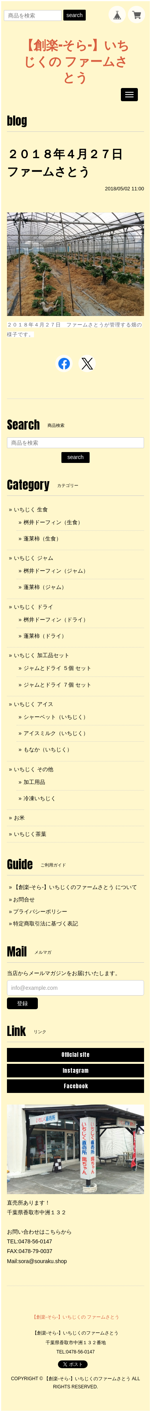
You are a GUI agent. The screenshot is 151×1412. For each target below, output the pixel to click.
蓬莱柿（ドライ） (45, 636)
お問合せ (24, 899)
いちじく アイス (33, 704)
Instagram (75, 1071)
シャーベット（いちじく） (56, 717)
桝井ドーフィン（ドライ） (56, 619)
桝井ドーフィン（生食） (53, 522)
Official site (75, 1055)
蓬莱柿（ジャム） (45, 587)
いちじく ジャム (33, 558)
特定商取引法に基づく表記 (45, 923)
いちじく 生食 (31, 509)
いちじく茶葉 (30, 834)
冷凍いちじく (40, 798)
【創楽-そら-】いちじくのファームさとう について (75, 887)
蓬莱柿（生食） (42, 538)
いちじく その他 (33, 769)
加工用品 (34, 782)
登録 (22, 1003)
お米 (19, 818)
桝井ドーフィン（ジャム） (56, 571)
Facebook (76, 1086)
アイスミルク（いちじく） (56, 733)
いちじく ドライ (33, 607)
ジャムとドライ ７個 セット (58, 685)
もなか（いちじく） (48, 749)
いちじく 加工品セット (42, 655)
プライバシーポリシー (40, 911)
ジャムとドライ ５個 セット (58, 668)
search (74, 15)
